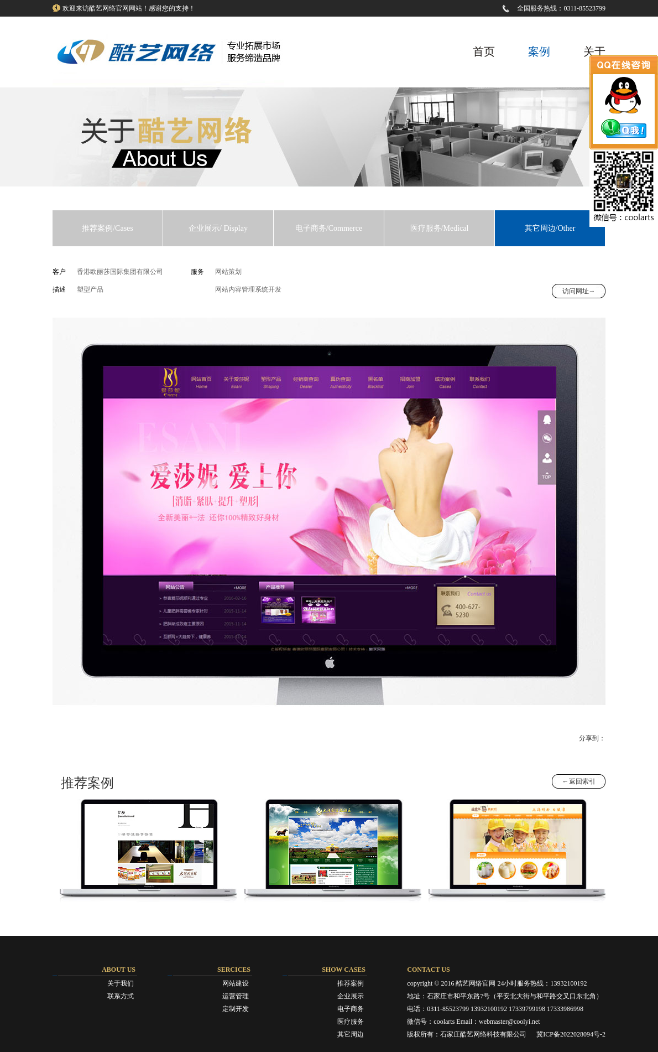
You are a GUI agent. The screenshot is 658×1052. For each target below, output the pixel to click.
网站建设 (235, 983)
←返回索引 (579, 781)
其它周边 (350, 1034)
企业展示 (350, 996)
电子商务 (350, 1009)
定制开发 (235, 1009)
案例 (539, 51)
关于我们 (120, 983)
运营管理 (235, 996)
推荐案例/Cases (107, 228)
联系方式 (120, 996)
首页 (484, 51)
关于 (594, 51)
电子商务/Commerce (328, 228)
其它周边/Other (550, 228)
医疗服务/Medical (439, 228)
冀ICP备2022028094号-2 (570, 1034)
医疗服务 (350, 1021)
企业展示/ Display (218, 228)
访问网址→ (579, 291)
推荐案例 (350, 983)
